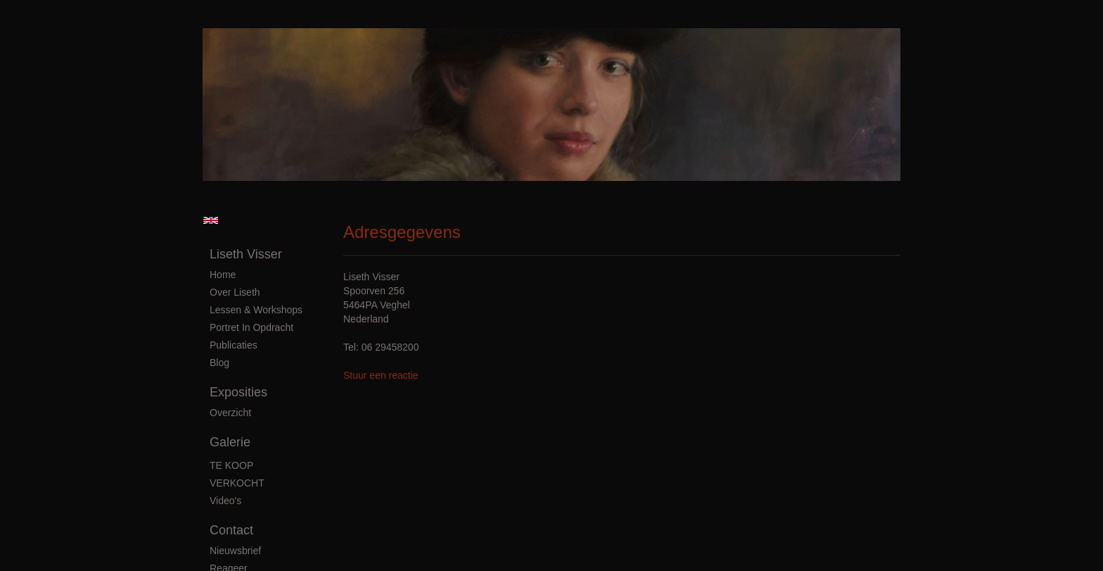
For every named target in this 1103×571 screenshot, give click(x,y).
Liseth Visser (246, 254)
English (211, 220)
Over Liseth (235, 292)
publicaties (233, 345)
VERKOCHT (237, 483)
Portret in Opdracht (251, 327)
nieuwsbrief (235, 550)
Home (223, 274)
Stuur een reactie (381, 375)
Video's (225, 500)
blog (219, 362)
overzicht (230, 412)
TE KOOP (231, 465)
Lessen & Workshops (256, 309)
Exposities (238, 392)
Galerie (230, 442)
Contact (231, 530)
